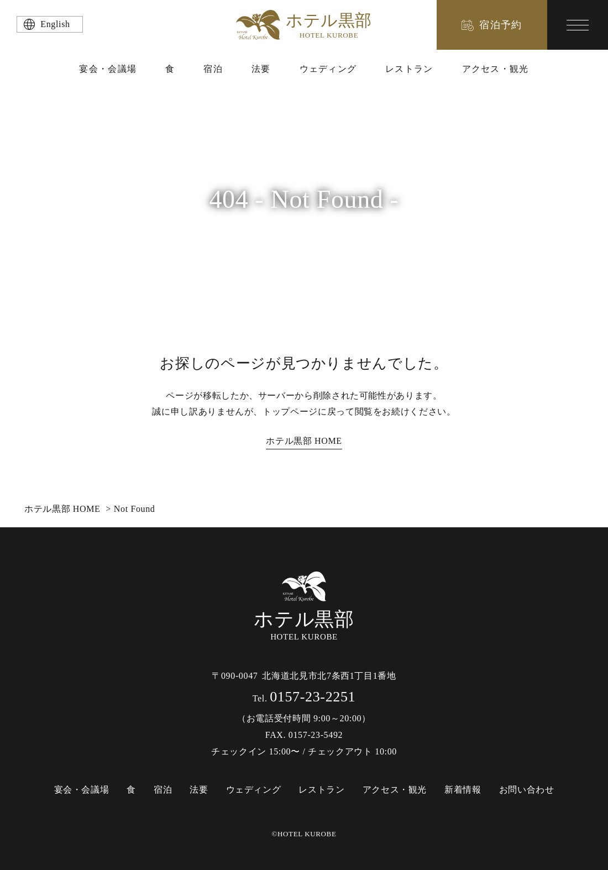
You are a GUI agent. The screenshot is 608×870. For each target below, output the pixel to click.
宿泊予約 (500, 24)
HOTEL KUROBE (304, 607)
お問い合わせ (526, 789)
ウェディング (328, 69)
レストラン (409, 69)
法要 (261, 69)
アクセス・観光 (495, 69)
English (55, 24)
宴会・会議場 (108, 69)
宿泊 (213, 69)
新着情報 (462, 789)
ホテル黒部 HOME (304, 441)
